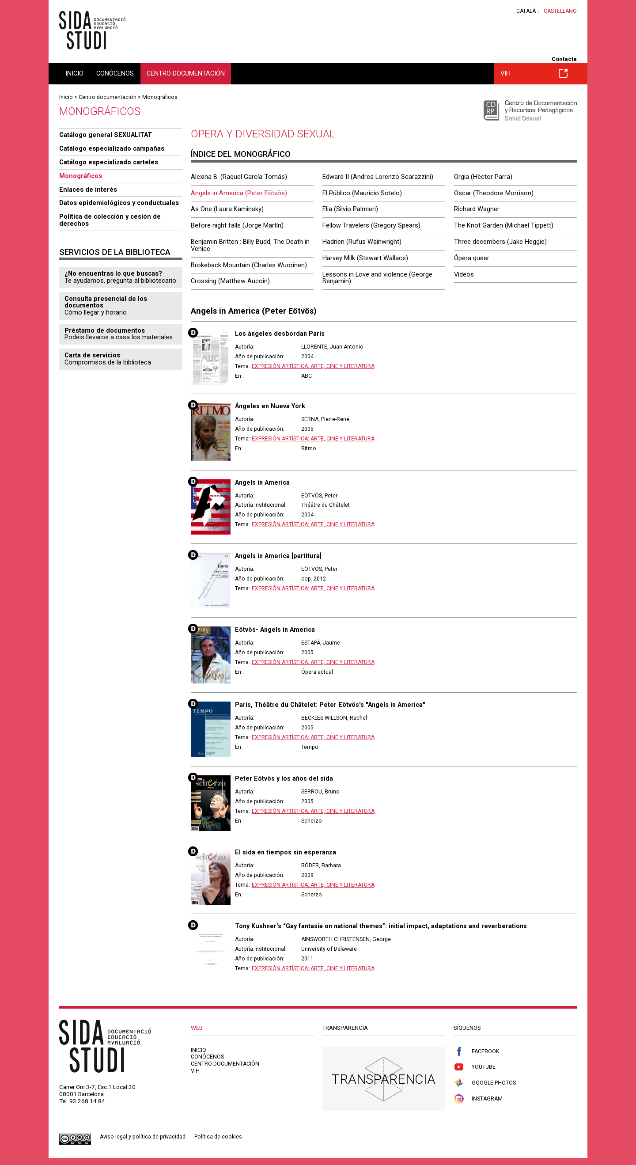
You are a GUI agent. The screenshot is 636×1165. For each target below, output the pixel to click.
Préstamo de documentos (104, 330)
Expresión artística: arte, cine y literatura (313, 366)
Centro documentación (186, 73)
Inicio (74, 73)
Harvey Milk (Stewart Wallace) (365, 258)
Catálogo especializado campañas (111, 148)
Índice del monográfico (241, 154)
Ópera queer (471, 258)
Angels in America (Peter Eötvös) (239, 193)
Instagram (478, 1099)
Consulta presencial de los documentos (105, 302)
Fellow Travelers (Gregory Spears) (371, 225)
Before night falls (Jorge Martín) (237, 225)
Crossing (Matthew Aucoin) (230, 281)
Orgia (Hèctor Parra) (483, 177)
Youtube (475, 1067)
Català (526, 11)
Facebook (476, 1051)
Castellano (560, 11)
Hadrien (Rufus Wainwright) (361, 242)
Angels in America (262, 482)
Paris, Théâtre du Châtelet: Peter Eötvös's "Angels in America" (330, 704)
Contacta (564, 59)
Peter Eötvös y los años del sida (284, 778)
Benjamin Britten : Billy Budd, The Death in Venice (250, 245)
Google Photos (485, 1083)
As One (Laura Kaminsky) (227, 209)
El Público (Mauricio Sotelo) (362, 193)
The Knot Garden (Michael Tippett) (503, 225)
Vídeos (464, 274)
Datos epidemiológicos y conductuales (119, 203)
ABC (306, 376)
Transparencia (383, 1079)
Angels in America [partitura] (278, 555)
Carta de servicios (92, 355)
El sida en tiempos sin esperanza (285, 852)
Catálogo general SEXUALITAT (105, 135)
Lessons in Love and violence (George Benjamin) (377, 277)
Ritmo (308, 448)
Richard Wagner (477, 209)
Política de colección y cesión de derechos (110, 220)
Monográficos (160, 97)
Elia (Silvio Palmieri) (350, 209)
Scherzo (311, 821)
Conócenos (115, 73)
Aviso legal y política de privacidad (143, 1137)
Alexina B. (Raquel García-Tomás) (239, 177)
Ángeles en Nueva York (270, 406)
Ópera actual (317, 672)
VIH (534, 73)
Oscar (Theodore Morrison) (494, 193)
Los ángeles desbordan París (280, 333)
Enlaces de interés (88, 190)
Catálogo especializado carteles (108, 162)
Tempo (309, 747)
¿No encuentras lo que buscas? (113, 273)
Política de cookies (218, 1137)
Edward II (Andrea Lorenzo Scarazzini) (377, 177)
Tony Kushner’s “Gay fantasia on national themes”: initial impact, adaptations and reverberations (381, 926)
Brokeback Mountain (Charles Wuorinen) (249, 265)
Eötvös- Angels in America (275, 629)
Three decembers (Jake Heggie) (500, 242)
